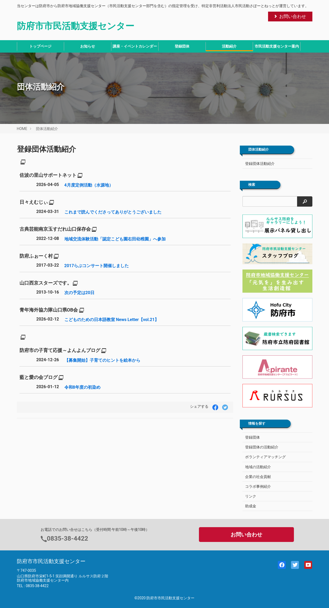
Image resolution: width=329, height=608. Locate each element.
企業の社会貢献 (258, 477)
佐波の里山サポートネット (48, 175)
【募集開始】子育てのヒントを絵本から (102, 360)
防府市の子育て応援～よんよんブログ (60, 350)
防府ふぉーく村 (36, 256)
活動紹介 (229, 46)
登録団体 (182, 46)
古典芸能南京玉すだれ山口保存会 (55, 229)
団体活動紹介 (47, 129)
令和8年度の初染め (82, 387)
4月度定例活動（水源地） (88, 185)
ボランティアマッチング (265, 457)
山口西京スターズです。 (46, 283)
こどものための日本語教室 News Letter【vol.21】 (111, 319)
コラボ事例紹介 (258, 486)
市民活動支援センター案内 (277, 46)
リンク (250, 496)
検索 (251, 185)
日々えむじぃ (34, 202)
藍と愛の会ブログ (39, 377)
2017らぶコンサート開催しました (96, 265)
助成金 (250, 506)
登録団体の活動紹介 (261, 447)
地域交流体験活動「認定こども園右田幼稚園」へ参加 (115, 239)
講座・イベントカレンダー (135, 46)
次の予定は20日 (79, 292)
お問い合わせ (289, 16)
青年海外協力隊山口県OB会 (49, 310)
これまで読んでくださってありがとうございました (112, 212)
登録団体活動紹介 (46, 149)
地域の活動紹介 (258, 467)
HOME (22, 129)
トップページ (40, 46)
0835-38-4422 (67, 538)
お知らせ (87, 46)
